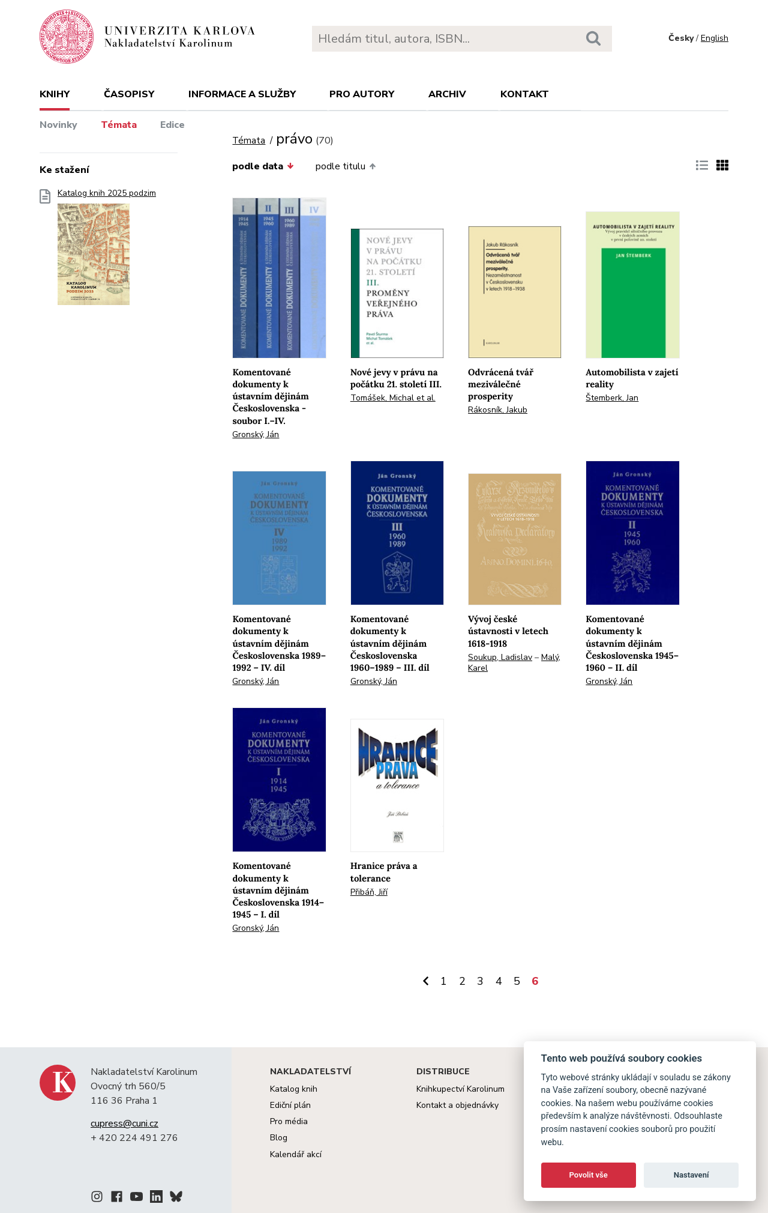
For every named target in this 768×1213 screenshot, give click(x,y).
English (714, 38)
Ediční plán (290, 1105)
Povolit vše (588, 1174)
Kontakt (524, 94)
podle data (262, 166)
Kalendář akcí (296, 1154)
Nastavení (691, 1174)
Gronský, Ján (255, 434)
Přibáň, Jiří (369, 892)
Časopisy (129, 94)
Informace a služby (242, 94)
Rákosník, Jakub (497, 410)
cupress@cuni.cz (124, 1123)
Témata (119, 125)
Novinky (58, 125)
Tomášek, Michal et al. (393, 398)
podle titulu (346, 166)
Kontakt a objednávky (457, 1105)
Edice (172, 125)
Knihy (55, 94)
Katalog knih (293, 1089)
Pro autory (361, 94)
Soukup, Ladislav (500, 657)
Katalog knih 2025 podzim (107, 250)
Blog (278, 1137)
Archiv (447, 94)
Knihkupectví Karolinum (460, 1089)
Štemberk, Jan (612, 398)
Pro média (289, 1121)
